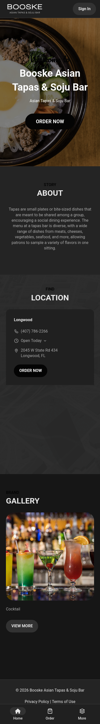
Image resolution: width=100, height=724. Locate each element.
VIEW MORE (22, 626)
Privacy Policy (37, 701)
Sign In (84, 8)
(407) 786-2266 (34, 331)
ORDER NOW (50, 121)
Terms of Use (63, 701)
